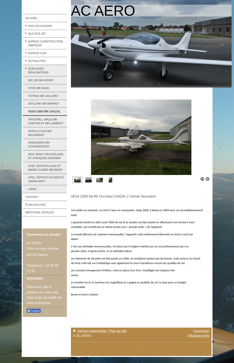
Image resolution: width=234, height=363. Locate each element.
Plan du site (118, 331)
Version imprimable (90, 331)
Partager (34, 311)
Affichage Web (198, 336)
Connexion (201, 331)
